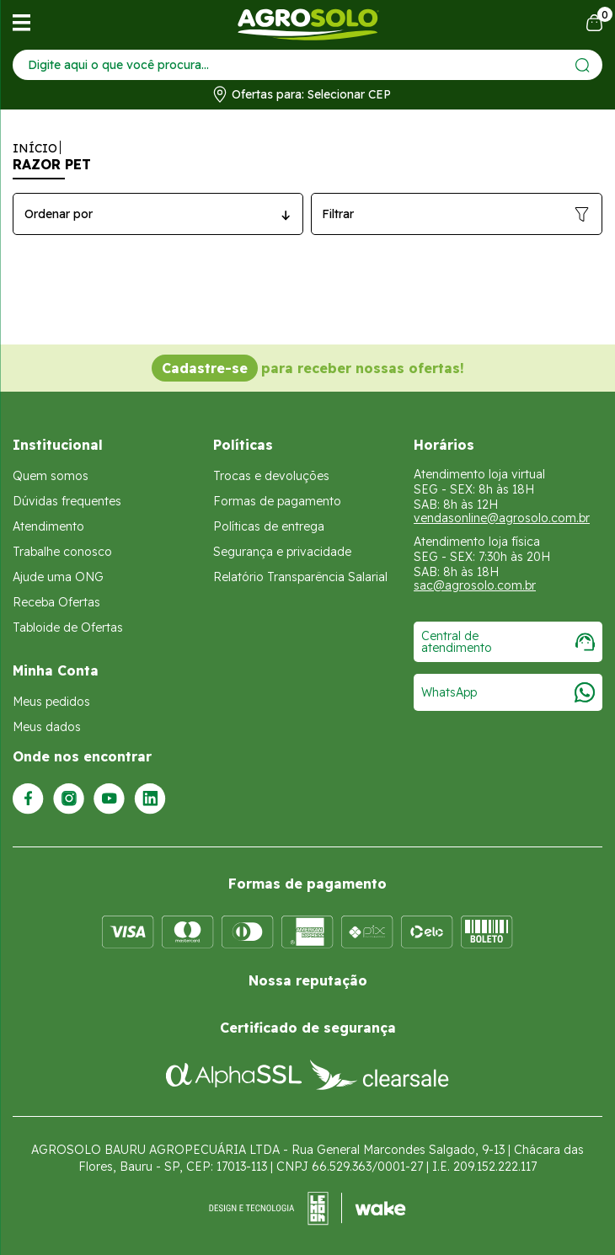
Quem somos (50, 475)
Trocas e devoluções (271, 475)
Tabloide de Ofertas (68, 627)
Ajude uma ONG (58, 577)
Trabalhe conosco (62, 551)
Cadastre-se (205, 368)
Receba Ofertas (56, 602)
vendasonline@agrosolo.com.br (502, 518)
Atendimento (48, 526)
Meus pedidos (51, 701)
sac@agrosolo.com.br (475, 585)
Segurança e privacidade (282, 551)
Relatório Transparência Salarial (300, 577)
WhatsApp (508, 692)
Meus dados (47, 726)
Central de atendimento (508, 641)
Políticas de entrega (268, 526)
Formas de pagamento (277, 501)
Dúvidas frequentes (67, 501)
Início (35, 148)
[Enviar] (582, 65)
